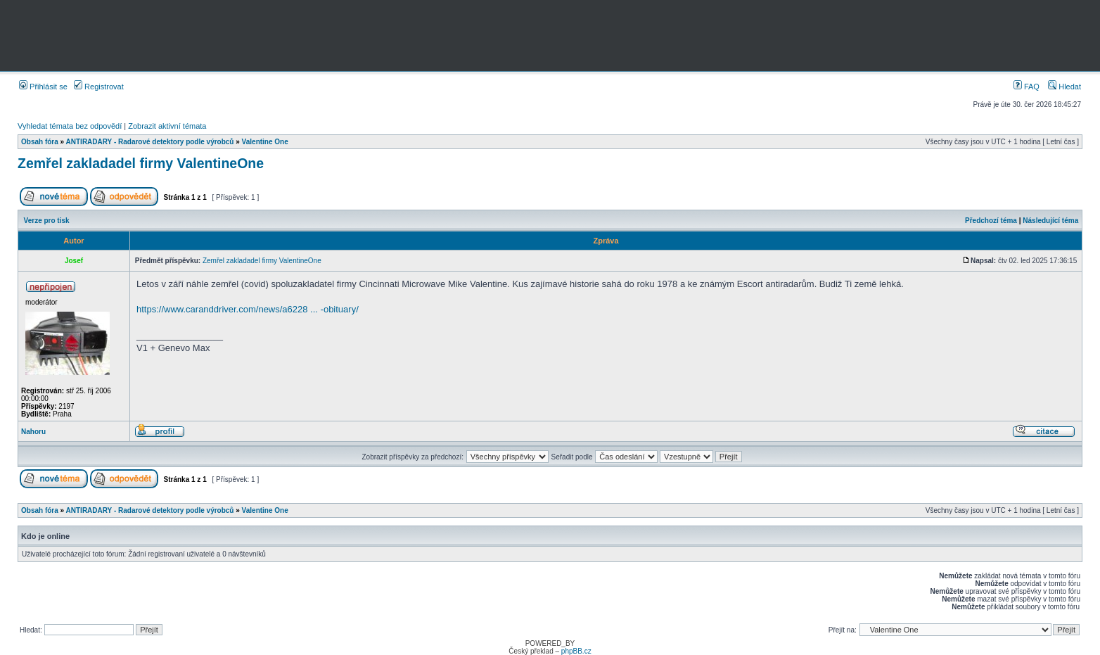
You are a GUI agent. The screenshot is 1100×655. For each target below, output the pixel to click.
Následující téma (1050, 220)
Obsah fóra (39, 142)
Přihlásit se (43, 86)
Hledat (1064, 86)
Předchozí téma (991, 220)
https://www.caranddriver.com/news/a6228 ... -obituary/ (247, 309)
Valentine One (265, 142)
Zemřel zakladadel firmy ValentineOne (141, 163)
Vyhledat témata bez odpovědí (70, 126)
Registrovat (99, 86)
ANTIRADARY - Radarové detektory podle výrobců (150, 142)
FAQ (1026, 86)
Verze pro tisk (47, 220)
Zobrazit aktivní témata (167, 126)
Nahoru (33, 431)
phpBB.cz (576, 651)
